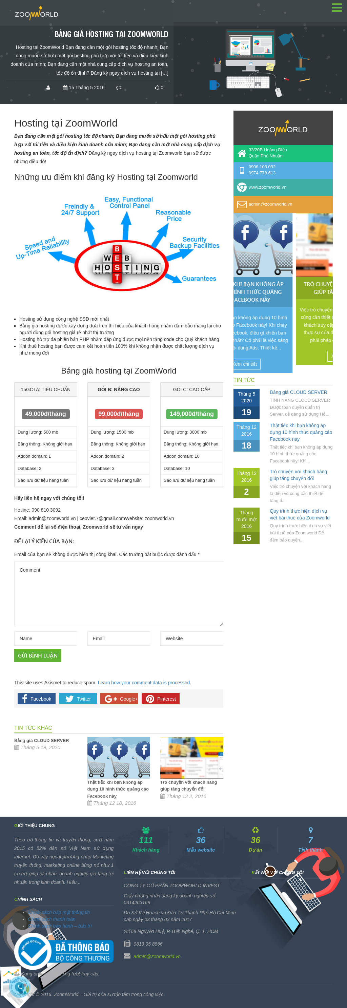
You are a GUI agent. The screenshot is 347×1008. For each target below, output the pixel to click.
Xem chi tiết (281, 364)
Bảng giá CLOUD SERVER (41, 740)
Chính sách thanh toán (52, 919)
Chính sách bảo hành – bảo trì (60, 926)
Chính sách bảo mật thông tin (59, 912)
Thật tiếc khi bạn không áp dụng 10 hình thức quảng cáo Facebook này (118, 789)
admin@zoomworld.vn (157, 956)
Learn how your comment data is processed (144, 682)
